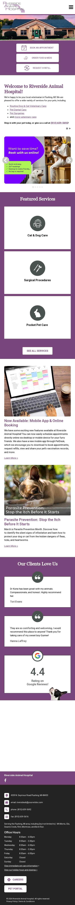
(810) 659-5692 (59, 122)
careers (15, 879)
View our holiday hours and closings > (20, 870)
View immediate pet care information (21, 866)
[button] (67, 128)
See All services (37, 350)
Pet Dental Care (18, 109)
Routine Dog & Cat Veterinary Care (28, 106)
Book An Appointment (38, 47)
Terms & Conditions (27, 901)
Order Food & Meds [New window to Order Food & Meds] (37, 57)
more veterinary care (25, 117)
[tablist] (37, 187)
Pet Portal (15, 888)
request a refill (37, 68)
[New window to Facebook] (6, 781)
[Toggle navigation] (70, 7)
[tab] (33, 187)
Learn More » (11, 458)
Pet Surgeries (17, 113)
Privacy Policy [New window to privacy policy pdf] (11, 901)
